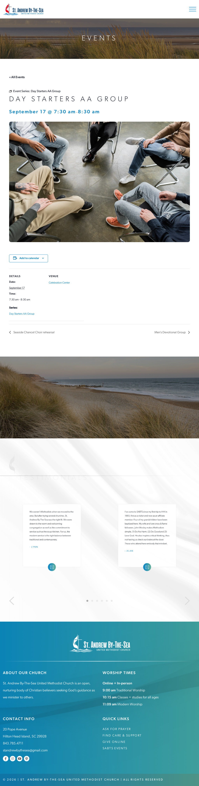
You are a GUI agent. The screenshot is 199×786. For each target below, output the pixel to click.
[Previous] (11, 600)
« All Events (17, 77)
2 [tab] (92, 601)
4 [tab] (102, 601)
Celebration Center (59, 282)
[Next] (187, 600)
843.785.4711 (13, 743)
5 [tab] (107, 601)
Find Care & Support (122, 735)
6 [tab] (112, 601)
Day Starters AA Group (21, 313)
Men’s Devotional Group (170, 332)
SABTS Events (115, 748)
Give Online (114, 741)
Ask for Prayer (117, 729)
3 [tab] (97, 601)
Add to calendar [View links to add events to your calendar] (29, 258)
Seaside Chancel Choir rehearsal (34, 332)
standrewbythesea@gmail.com (25, 750)
